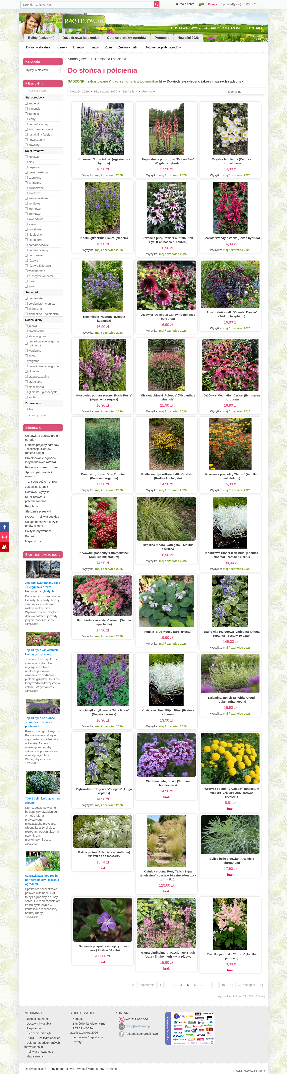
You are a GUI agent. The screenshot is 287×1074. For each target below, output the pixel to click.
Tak (31, 409)
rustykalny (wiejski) (41, 134)
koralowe (34, 203)
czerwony (35, 182)
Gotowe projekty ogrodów (126, 37)
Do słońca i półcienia (110, 59)
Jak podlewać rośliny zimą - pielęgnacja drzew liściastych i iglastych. (42, 587)
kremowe (35, 208)
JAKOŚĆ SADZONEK (227, 28)
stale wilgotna (38, 336)
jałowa (33, 326)
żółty (32, 286)
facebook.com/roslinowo (138, 1033)
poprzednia (147, 984)
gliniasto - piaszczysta (43, 392)
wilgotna (34, 361)
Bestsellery (129, 91)
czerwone (35, 177)
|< (133, 984)
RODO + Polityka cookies (42, 516)
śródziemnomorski (41, 129)
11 (232, 984)
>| (261, 984)
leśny (32, 119)
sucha (32, 397)
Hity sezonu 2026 (105, 91)
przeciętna (35, 381)
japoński (34, 113)
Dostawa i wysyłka (37, 492)
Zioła (108, 47)
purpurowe (36, 255)
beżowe (34, 156)
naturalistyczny (38, 124)
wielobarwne (37, 270)
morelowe (35, 229)
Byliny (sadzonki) (41, 37)
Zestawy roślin (128, 47)
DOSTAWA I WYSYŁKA (189, 28)
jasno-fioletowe (38, 198)
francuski (34, 108)
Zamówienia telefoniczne (89, 1023)
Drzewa (78, 47)
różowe (33, 260)
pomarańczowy (39, 250)
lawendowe (36, 219)
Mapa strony (33, 541)
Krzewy (62, 47)
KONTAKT (254, 28)
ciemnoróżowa (38, 172)
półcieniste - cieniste (42, 303)
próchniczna (37, 331)
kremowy (34, 213)
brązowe (34, 167)
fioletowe (34, 193)
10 (223, 984)
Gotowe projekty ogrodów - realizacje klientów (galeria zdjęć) (42, 448)
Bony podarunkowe (61, 1068)
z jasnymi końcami (41, 276)
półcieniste (36, 298)
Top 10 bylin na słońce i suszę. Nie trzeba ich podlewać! (40, 722)
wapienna (35, 350)
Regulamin (32, 506)
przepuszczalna (39, 376)
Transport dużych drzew (41, 481)
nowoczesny (37, 139)
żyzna (32, 355)
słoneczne (35, 308)
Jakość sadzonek (36, 486)
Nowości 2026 (188, 37)
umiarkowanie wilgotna (44, 366)
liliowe (33, 224)
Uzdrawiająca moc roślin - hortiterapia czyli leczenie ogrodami (42, 880)
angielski (34, 103)
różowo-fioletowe (40, 265)
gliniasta (34, 371)
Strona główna (78, 59)
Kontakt (30, 536)
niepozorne (36, 239)
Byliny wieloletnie (38, 47)
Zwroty (77, 1042)
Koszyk (212, 4)
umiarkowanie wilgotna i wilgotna (44, 343)
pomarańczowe (39, 245)
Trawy (94, 47)
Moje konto (187, 4)
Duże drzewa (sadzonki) (81, 37)
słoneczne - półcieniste (44, 314)
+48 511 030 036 (133, 1019)
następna (249, 984)
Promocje (162, 37)
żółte (32, 281)
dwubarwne (36, 188)
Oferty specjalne (35, 1068)
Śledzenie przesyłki (38, 511)
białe (32, 162)
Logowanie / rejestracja (88, 1037)
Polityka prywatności (38, 531)
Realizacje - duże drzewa (42, 467)
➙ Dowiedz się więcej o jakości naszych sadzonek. (203, 81)
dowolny (34, 145)
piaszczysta (36, 386)
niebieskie (35, 234)
